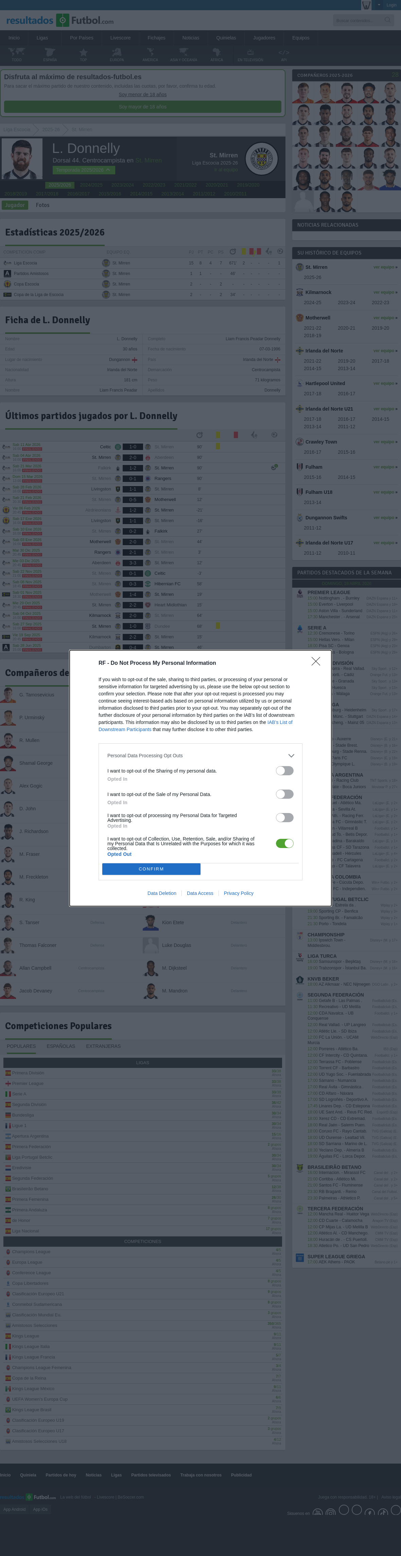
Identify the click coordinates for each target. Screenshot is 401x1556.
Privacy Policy (239, 893)
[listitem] (200, 755)
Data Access (200, 893)
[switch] (285, 770)
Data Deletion (161, 893)
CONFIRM (151, 868)
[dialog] (200, 778)
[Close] (318, 663)
